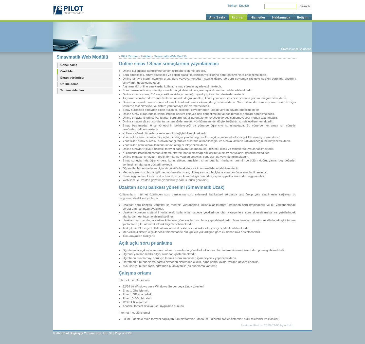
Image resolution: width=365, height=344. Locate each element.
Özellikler (67, 71)
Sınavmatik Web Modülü (82, 57)
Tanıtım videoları (72, 90)
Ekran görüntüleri (72, 77)
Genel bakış (68, 65)
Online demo (69, 84)
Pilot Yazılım (129, 56)
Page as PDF (123, 333)
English (244, 5)
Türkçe (231, 5)
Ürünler (146, 56)
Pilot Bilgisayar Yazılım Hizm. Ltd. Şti (88, 333)
